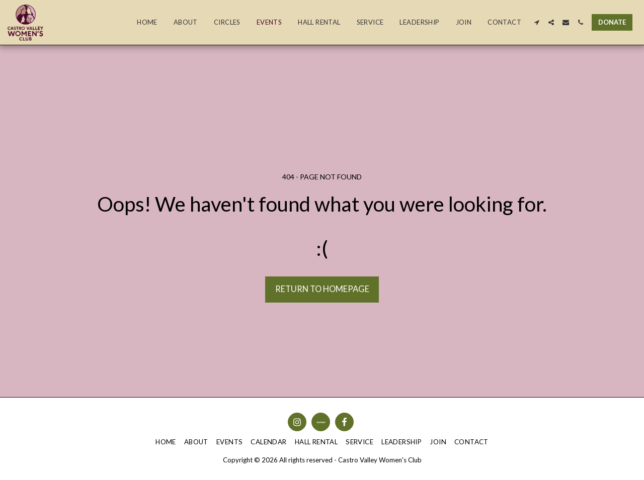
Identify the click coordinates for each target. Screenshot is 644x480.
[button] (536, 22)
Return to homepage (322, 289)
